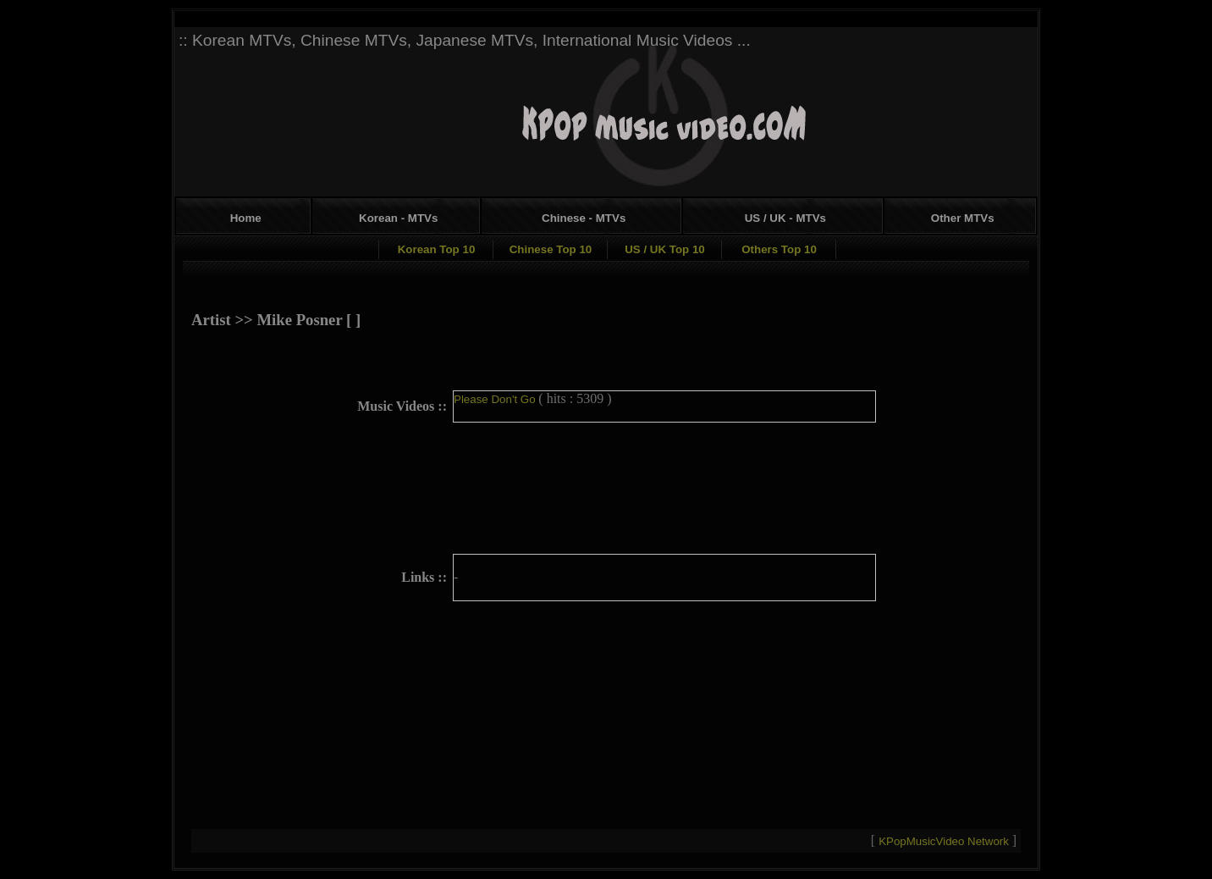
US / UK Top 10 (665, 249)
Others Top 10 (779, 249)
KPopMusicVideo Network (945, 841)
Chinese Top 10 (551, 249)
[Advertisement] (713, 108)
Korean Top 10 (437, 249)
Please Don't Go (496, 399)
